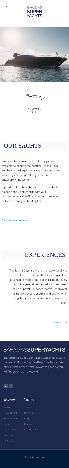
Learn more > (59, 322)
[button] (6, 8)
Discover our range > (14, 220)
